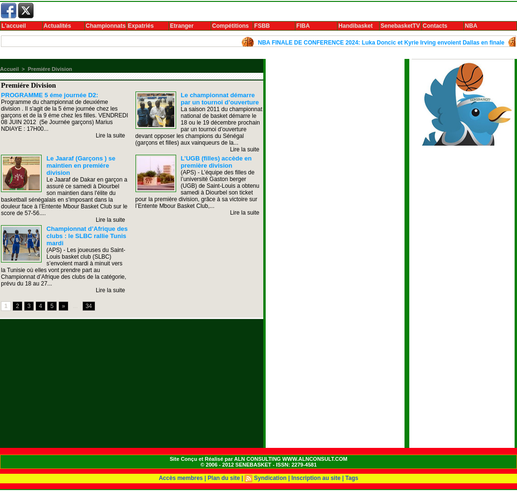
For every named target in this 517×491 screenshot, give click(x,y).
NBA (471, 26)
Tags (351, 478)
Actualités (57, 26)
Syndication (270, 478)
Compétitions (230, 26)
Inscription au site (316, 478)
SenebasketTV (400, 26)
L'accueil (13, 26)
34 (89, 306)
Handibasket (355, 26)
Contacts (435, 26)
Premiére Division (50, 69)
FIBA (303, 26)
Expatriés (141, 26)
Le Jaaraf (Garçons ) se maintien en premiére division (80, 165)
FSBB (262, 26)
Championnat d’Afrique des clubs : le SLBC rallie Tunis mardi (87, 236)
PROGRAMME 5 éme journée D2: (49, 95)
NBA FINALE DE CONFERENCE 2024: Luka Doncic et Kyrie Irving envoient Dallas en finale (389, 42)
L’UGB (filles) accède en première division (216, 162)
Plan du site (224, 478)
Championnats (105, 26)
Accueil (9, 69)
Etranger (181, 26)
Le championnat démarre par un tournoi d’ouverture (220, 98)
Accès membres (181, 478)
